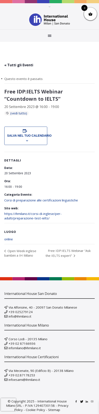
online (8, 239)
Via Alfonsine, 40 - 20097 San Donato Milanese (43, 307)
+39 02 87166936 (22, 343)
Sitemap (54, 410)
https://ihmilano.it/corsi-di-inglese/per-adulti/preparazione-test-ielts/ (33, 215)
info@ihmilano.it (20, 316)
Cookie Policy (35, 410)
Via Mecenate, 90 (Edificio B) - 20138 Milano (41, 370)
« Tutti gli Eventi (18, 65)
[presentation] (8, 404)
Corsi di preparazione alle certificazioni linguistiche (41, 200)
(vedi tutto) (18, 113)
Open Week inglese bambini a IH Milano (20, 253)
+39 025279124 (21, 312)
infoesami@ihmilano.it (24, 379)
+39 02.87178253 (22, 375)
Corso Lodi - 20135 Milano (28, 339)
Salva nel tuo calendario (25, 135)
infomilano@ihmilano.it (25, 348)
